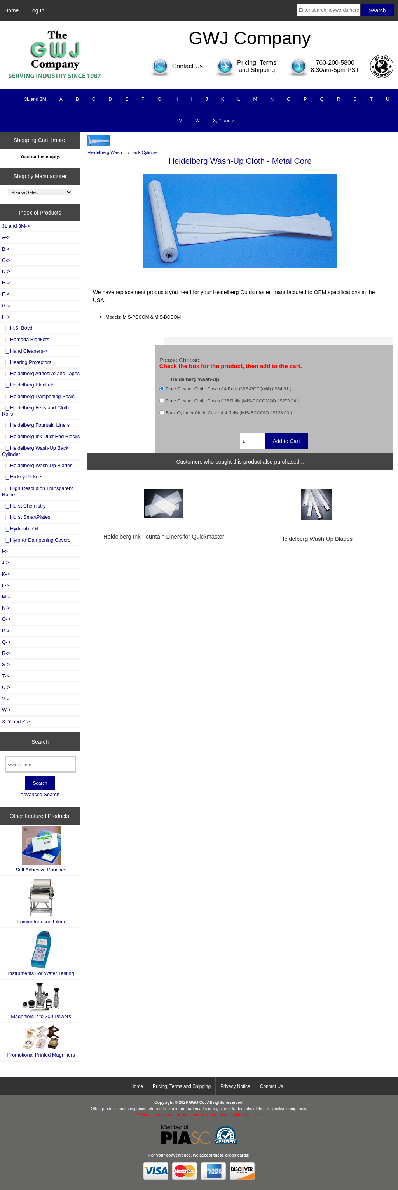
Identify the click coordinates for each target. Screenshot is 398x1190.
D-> (6, 271)
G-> (6, 305)
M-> (6, 596)
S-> (6, 664)
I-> (5, 551)
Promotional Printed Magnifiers (41, 1041)
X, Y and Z (224, 120)
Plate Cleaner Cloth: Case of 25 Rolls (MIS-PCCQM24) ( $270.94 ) (232, 400)
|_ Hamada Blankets (25, 339)
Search (40, 741)
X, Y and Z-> (16, 721)
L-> (5, 585)
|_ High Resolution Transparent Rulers (37, 491)
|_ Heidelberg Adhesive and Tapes (41, 373)
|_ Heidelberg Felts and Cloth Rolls (35, 411)
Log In (36, 10)
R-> (6, 653)
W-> (6, 710)
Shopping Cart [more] (40, 140)
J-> (5, 562)
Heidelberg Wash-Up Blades (316, 539)
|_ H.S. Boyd (17, 328)
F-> (5, 294)
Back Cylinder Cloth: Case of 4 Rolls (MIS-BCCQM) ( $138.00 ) (229, 412)
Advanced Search (39, 794)
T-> (5, 676)
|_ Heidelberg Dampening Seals (38, 396)
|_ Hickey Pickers (22, 477)
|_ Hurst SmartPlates (26, 517)
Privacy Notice (235, 1086)
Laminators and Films (41, 901)
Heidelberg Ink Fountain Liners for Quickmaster (163, 537)
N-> (6, 608)
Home (11, 10)
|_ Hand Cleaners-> (25, 351)
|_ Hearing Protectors (26, 362)
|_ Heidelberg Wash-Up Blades (37, 465)
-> (6, 317)
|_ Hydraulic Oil (20, 529)
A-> (6, 237)
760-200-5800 (335, 62)
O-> (6, 619)
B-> (6, 249)
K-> (6, 574)
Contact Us (271, 1086)
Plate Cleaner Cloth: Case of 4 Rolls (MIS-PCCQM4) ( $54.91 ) (228, 388)
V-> (6, 699)
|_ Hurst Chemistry (23, 506)
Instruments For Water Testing (41, 953)
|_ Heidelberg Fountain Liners (36, 425)
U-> (6, 687)
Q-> (6, 642)
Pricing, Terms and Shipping (182, 1086)
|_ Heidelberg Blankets (28, 385)
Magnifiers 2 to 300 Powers (41, 1000)
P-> (6, 631)
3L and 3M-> (16, 226)
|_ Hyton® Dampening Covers (36, 540)
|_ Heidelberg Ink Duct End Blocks (41, 436)
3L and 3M (35, 99)
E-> (6, 283)
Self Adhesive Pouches (41, 849)
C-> (6, 260)
